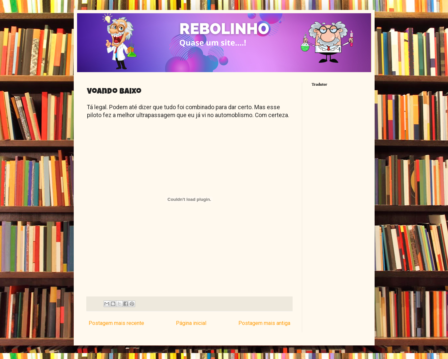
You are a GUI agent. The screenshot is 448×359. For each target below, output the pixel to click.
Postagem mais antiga (264, 323)
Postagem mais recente (116, 323)
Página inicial (191, 323)
